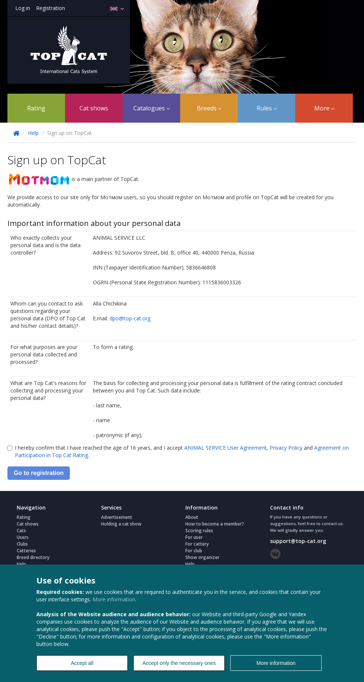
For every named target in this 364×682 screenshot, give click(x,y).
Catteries (26, 550)
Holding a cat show (121, 524)
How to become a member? (214, 524)
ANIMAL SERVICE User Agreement (225, 447)
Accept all (82, 663)
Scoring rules (199, 530)
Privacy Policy (286, 447)
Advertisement (116, 517)
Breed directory (33, 557)
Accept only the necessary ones (179, 663)
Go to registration (39, 473)
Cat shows (93, 108)
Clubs (22, 544)
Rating (36, 108)
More (324, 108)
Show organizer (202, 557)
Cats (21, 530)
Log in (22, 8)
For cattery (197, 544)
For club (193, 550)
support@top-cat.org (298, 540)
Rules (267, 108)
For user (194, 537)
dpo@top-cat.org (130, 318)
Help (33, 132)
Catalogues (151, 108)
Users (23, 537)
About (191, 517)
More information (113, 599)
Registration (50, 8)
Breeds (209, 108)
